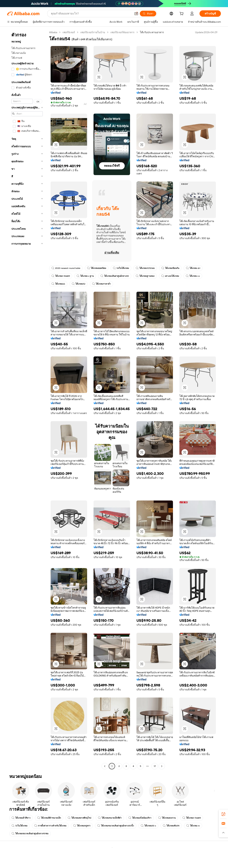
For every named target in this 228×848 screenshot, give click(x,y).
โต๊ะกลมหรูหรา (81, 825)
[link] (223, 814)
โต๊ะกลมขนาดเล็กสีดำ (110, 817)
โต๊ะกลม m (193, 825)
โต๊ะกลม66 (58, 283)
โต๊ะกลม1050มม (145, 268)
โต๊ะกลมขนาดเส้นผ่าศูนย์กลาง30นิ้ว (115, 825)
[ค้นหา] (148, 13)
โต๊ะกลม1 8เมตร (60, 276)
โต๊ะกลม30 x (148, 825)
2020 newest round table (65, 268)
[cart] (182, 14)
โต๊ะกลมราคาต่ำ (101, 283)
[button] (136, 13)
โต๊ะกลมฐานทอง (145, 276)
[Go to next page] (162, 766)
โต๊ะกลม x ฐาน (85, 276)
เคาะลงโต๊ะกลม (170, 276)
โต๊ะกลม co (193, 276)
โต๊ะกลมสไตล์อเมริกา (139, 817)
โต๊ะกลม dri (193, 268)
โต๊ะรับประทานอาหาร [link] (152, 32)
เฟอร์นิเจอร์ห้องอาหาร (122, 32)
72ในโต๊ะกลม (19, 825)
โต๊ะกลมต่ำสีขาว (21, 817)
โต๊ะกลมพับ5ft (171, 825)
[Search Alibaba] (91, 14)
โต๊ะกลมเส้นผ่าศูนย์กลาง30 (114, 276)
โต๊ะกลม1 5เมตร (191, 817)
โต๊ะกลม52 (78, 283)
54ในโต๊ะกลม (121, 268)
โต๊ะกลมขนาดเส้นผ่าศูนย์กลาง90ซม (30, 833)
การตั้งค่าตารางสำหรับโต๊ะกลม (50, 825)
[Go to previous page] (105, 766)
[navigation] (27, 400)
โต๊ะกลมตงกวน (167, 817)
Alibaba (53, 32)
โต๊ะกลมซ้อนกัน (170, 268)
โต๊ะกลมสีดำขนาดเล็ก (49, 817)
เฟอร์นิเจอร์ (69, 32)
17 (155, 766)
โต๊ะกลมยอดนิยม (96, 268)
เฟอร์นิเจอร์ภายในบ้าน (92, 32)
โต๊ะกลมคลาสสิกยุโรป (79, 817)
